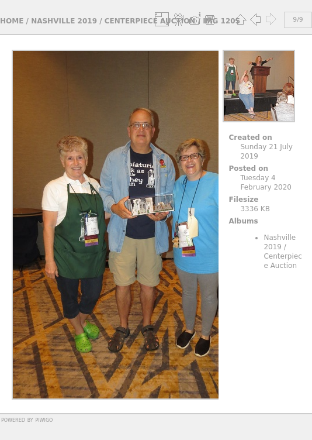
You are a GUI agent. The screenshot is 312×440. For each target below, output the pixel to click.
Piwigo (44, 419)
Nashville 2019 (64, 21)
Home (11, 21)
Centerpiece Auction (150, 21)
